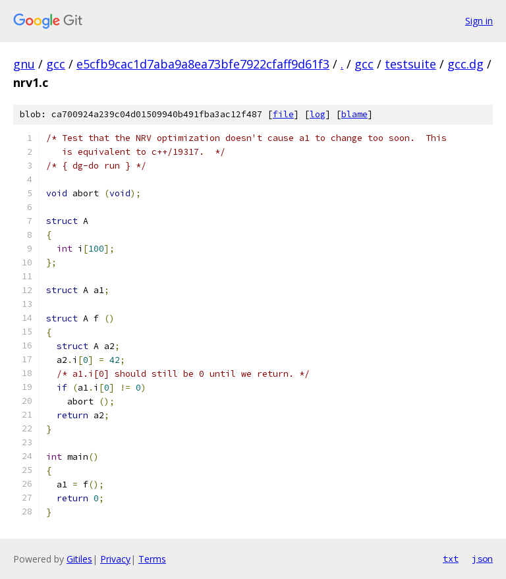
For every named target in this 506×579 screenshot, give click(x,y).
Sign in (479, 20)
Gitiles (79, 559)
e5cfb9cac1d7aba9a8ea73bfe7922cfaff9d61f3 (202, 64)
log (317, 114)
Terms (152, 559)
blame (354, 114)
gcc (55, 64)
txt (451, 559)
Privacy (115, 559)
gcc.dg (465, 64)
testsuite (410, 64)
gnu (24, 64)
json (482, 559)
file (283, 114)
